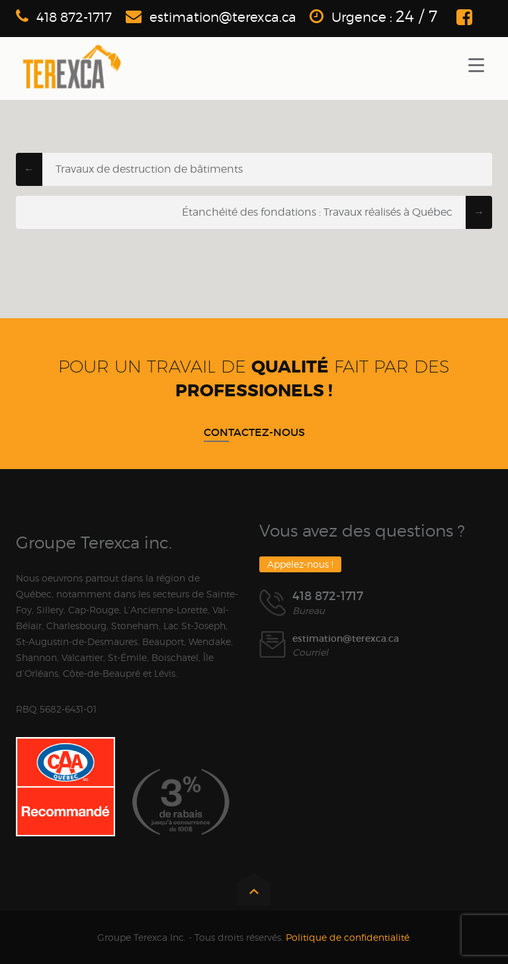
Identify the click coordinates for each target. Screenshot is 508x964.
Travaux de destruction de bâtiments (149, 169)
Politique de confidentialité (347, 937)
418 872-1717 (74, 17)
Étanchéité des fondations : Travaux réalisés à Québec (317, 212)
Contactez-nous (254, 432)
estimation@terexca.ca (222, 17)
